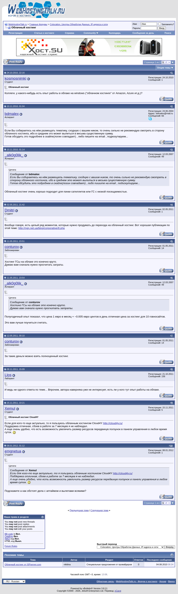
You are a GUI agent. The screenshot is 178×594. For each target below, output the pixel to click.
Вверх (171, 581)
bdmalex (12, 114)
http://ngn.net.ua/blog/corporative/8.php (41, 228)
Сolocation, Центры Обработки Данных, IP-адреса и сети (79, 24)
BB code (9, 534)
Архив (162, 581)
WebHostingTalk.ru (17, 24)
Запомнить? (166, 24)
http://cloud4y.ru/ (113, 423)
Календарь (115, 33)
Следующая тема (99, 510)
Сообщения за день (143, 33)
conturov (12, 247)
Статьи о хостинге (44, 33)
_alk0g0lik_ (14, 155)
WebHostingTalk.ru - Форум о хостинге (136, 581)
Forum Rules (11, 546)
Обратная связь (105, 581)
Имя (135, 24)
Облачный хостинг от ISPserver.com (23, 564)
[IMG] (7, 538)
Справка (69, 33)
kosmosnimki (15, 78)
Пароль (136, 28)
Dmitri (9, 210)
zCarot (118, 591)
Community (91, 33)
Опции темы (164, 67)
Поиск (168, 33)
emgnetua (13, 451)
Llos (8, 375)
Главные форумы (38, 24)
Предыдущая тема (79, 510)
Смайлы (9, 536)
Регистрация (15, 33)
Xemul (10, 408)
